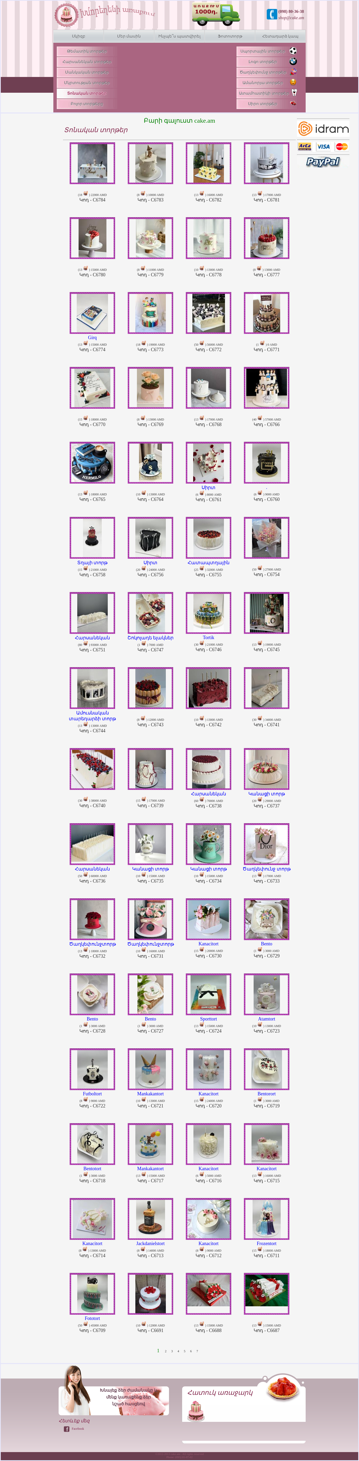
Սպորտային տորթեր (268, 51)
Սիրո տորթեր (272, 103)
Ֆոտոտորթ (230, 36)
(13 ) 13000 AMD (92, 719)
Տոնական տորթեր (87, 93)
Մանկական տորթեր (87, 72)
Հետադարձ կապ (280, 36)
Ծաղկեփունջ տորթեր (268, 72)
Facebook (78, 1429)
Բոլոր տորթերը (87, 104)
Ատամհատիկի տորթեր (268, 92)
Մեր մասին (129, 36)
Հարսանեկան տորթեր (87, 62)
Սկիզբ (78, 36)
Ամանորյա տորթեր (270, 82)
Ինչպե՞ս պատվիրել (179, 36)
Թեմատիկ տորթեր (87, 51)
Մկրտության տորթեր (87, 83)
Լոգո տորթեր (273, 61)
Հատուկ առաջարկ (220, 1392)
